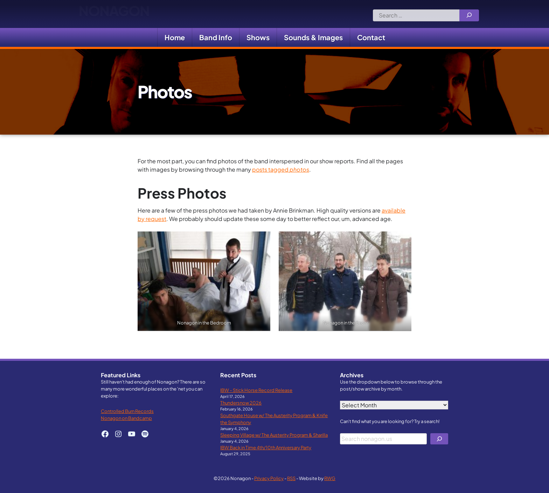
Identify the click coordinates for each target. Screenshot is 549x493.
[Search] (469, 15)
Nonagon (114, 14)
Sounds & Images (313, 37)
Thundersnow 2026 (241, 403)
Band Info (215, 37)
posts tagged (280, 169)
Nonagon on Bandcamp (126, 418)
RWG (329, 478)
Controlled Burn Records (127, 411)
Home (175, 37)
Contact (371, 37)
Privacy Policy (269, 478)
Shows (258, 37)
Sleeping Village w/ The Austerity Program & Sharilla (274, 435)
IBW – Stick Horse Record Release (256, 390)
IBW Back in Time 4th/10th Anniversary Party (265, 447)
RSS (291, 478)
